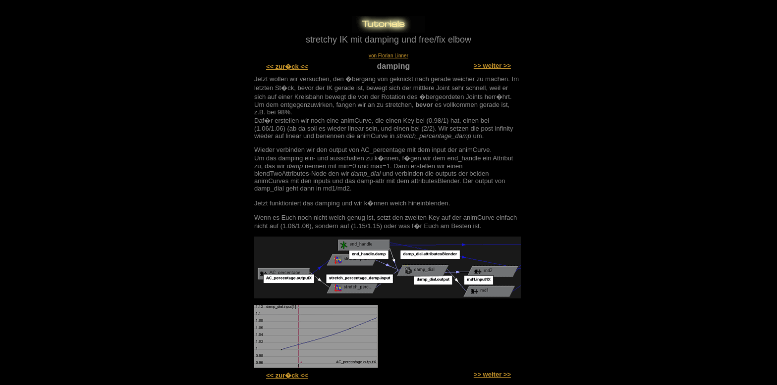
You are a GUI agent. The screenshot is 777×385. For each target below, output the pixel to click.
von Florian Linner (388, 55)
